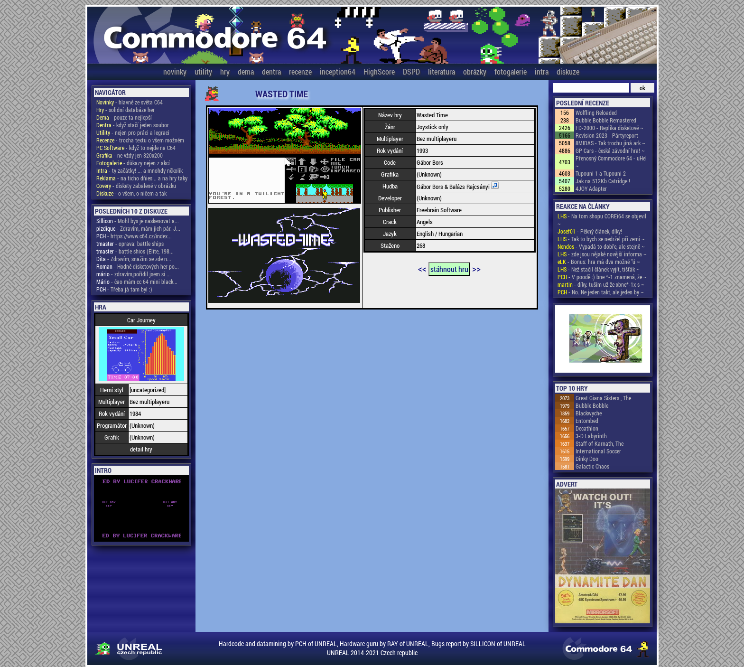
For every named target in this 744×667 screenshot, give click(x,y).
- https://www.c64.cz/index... (134, 236)
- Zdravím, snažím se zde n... (133, 259)
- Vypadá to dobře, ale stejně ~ (601, 246)
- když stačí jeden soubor (132, 125)
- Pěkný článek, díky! (590, 231)
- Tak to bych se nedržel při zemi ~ (601, 239)
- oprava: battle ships (130, 243)
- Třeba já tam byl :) (124, 289)
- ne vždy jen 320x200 (129, 155)
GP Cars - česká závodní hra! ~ (610, 150)
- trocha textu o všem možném (140, 140)
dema (246, 71)
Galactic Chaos (592, 466)
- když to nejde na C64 (136, 147)
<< (422, 268)
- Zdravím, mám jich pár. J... (138, 228)
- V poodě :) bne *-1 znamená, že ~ (602, 277)
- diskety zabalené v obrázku (136, 185)
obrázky (474, 71)
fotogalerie (510, 71)
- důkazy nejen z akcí (133, 163)
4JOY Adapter (591, 188)
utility (203, 71)
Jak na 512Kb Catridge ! (603, 181)
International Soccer (598, 451)
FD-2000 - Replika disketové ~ (609, 128)
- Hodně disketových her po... (137, 266)
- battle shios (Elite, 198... (135, 251)
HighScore (379, 71)
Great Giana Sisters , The (603, 398)
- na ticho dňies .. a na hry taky (141, 178)
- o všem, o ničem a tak (131, 193)
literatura (441, 71)
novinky (174, 71)
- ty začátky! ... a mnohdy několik (139, 170)
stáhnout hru (449, 269)
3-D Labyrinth (591, 436)
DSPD (411, 71)
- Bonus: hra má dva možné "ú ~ (599, 261)
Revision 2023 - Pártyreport (607, 135)
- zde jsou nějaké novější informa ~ (602, 254)
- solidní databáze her (125, 109)
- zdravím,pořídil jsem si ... (133, 274)
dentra (271, 71)
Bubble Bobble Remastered (606, 120)
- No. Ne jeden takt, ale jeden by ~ (601, 292)
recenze (300, 71)
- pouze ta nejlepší (124, 117)
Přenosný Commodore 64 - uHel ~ (611, 161)
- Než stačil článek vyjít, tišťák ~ (599, 269)
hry (225, 71)
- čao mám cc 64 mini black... (136, 281)
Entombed (587, 420)
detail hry (141, 449)
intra (542, 71)
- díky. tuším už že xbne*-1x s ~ (601, 284)
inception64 (337, 71)
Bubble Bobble (592, 405)
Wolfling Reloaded (596, 112)
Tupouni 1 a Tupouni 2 (601, 173)
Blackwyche (589, 413)
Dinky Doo (587, 458)
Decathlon (587, 428)
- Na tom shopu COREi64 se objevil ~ (602, 219)
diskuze (568, 71)
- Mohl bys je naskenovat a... (137, 221)
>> (476, 268)
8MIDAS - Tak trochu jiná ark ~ (610, 143)
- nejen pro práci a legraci (132, 132)
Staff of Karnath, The (599, 443)
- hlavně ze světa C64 (129, 102)
